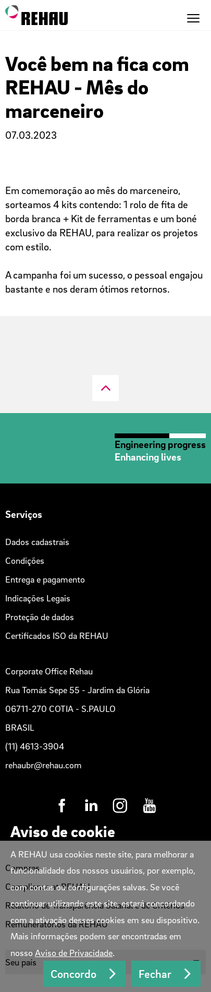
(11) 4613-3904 (34, 746)
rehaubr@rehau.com (43, 764)
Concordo (73, 973)
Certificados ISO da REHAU (56, 635)
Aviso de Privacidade (74, 952)
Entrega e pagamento (45, 579)
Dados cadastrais (37, 541)
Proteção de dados (39, 616)
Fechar (155, 973)
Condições (24, 560)
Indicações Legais (37, 597)
